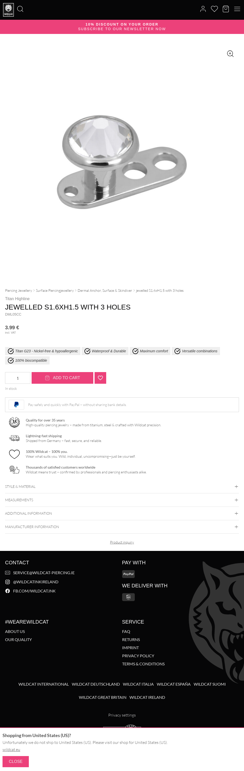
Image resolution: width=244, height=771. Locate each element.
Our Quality (18, 640)
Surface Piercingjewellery (55, 290)
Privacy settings (122, 715)
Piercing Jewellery (18, 290)
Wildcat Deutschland (96, 684)
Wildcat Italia (138, 684)
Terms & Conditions (143, 664)
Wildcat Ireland (147, 697)
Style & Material (122, 486)
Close (16, 761)
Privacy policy (138, 656)
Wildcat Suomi (210, 684)
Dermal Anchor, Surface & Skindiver (105, 290)
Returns (131, 640)
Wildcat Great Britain (102, 697)
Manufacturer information (122, 526)
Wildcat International (43, 684)
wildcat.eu (11, 749)
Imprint (130, 648)
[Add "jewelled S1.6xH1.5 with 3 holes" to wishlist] (100, 378)
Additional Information (122, 513)
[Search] (1, 0)
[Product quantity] (17, 378)
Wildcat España (174, 684)
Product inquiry (122, 542)
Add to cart (62, 377)
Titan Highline (17, 299)
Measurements (122, 500)
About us (15, 631)
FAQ (126, 631)
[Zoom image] (230, 53)
